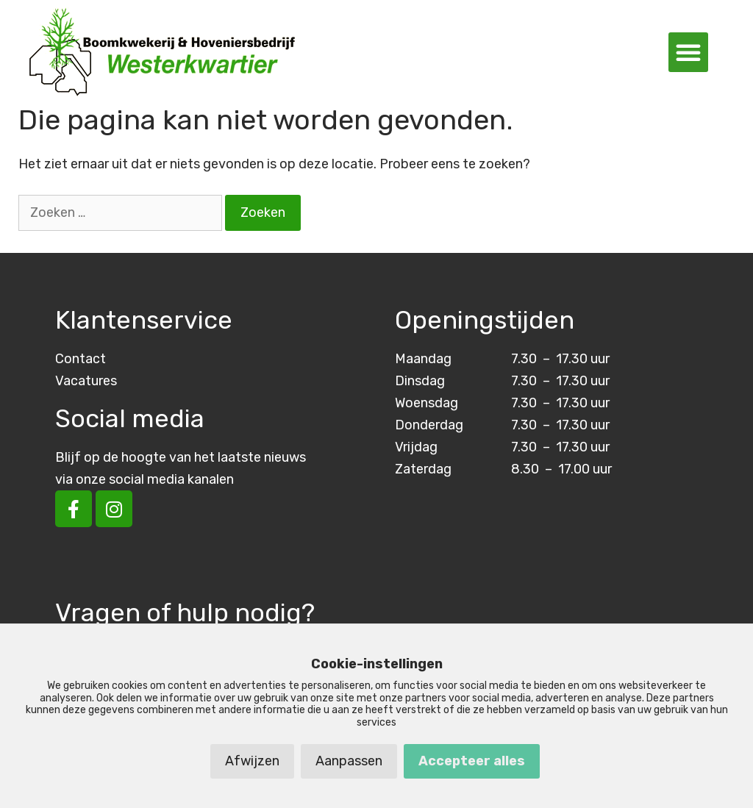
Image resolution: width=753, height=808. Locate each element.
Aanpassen (348, 761)
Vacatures (86, 381)
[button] (688, 52)
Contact (80, 359)
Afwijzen (252, 761)
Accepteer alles (471, 761)
